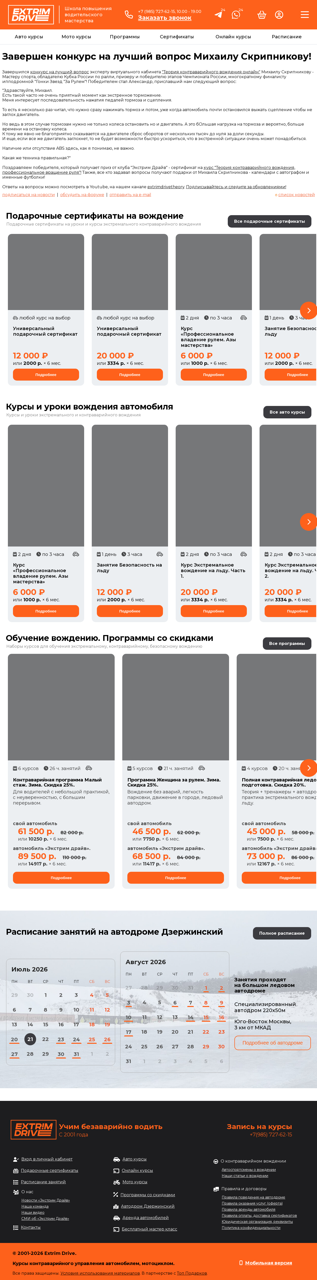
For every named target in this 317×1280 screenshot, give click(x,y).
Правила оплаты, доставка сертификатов (259, 1215)
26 (107, 1039)
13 (14, 1024)
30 (61, 1054)
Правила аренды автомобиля (248, 1209)
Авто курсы (29, 37)
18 (92, 1024)
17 (76, 1024)
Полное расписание (282, 933)
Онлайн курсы (233, 37)
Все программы (287, 643)
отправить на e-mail (130, 194)
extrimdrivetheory (165, 186)
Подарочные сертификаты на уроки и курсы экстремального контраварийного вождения (103, 224)
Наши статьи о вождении (245, 1175)
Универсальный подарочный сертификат (45, 331)
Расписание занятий (43, 1182)
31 (76, 1054)
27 (14, 1054)
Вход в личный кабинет (46, 1159)
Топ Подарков (192, 1273)
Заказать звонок (164, 17)
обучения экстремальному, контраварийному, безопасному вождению (125, 646)
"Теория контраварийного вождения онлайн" (211, 72)
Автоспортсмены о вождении (249, 1169)
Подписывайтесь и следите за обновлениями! (236, 186)
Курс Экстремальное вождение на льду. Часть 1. (213, 570)
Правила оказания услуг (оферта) (252, 1203)
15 (45, 1024)
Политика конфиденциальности (251, 1227)
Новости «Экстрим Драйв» (45, 1200)
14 (30, 1024)
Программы (125, 37)
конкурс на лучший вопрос (59, 72)
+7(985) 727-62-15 (271, 1135)
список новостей (296, 194)
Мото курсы (76, 37)
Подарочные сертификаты (49, 1170)
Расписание (287, 37)
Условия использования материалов (100, 1273)
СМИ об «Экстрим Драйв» (45, 1218)
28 (30, 1054)
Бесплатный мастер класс (149, 1229)
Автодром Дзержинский (148, 1206)
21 (30, 1039)
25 (92, 1039)
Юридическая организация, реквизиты (257, 1221)
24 (76, 1039)
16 (61, 1024)
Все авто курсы (287, 412)
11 (91, 1010)
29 (45, 1054)
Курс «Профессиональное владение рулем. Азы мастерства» (208, 337)
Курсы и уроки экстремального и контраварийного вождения (73, 415)
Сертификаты (177, 37)
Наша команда (35, 1206)
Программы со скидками (147, 1194)
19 (107, 1024)
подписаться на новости (28, 194)
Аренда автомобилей (146, 1217)
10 (76, 1010)
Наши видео (32, 1212)
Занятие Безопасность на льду (129, 567)
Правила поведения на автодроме (253, 1197)
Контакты (31, 1227)
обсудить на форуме (82, 194)
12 (107, 1010)
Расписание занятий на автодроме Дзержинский (114, 932)
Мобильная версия (268, 1263)
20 (14, 1039)
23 (61, 1039)
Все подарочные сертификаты (269, 221)
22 (45, 1039)
